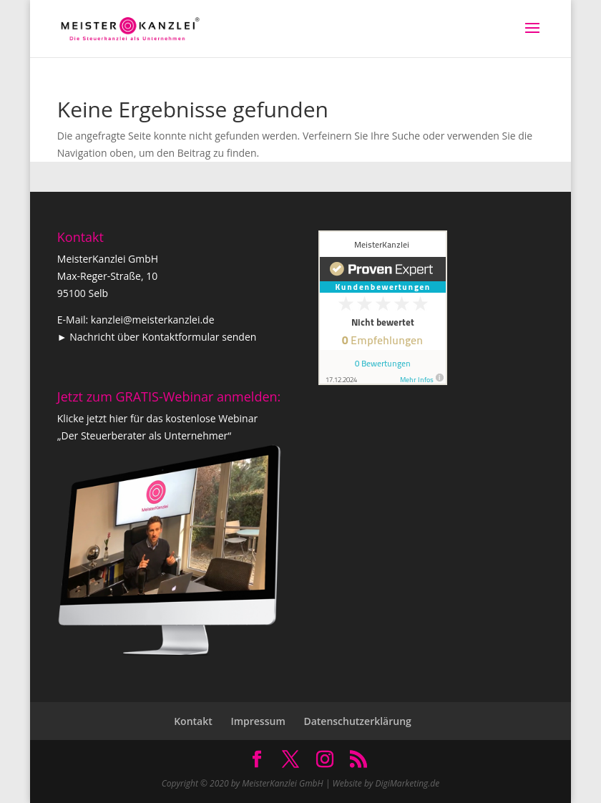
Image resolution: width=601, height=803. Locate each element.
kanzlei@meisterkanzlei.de (153, 319)
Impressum (257, 721)
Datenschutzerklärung (357, 721)
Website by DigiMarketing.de (386, 783)
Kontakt (193, 721)
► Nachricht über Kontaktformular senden (157, 337)
